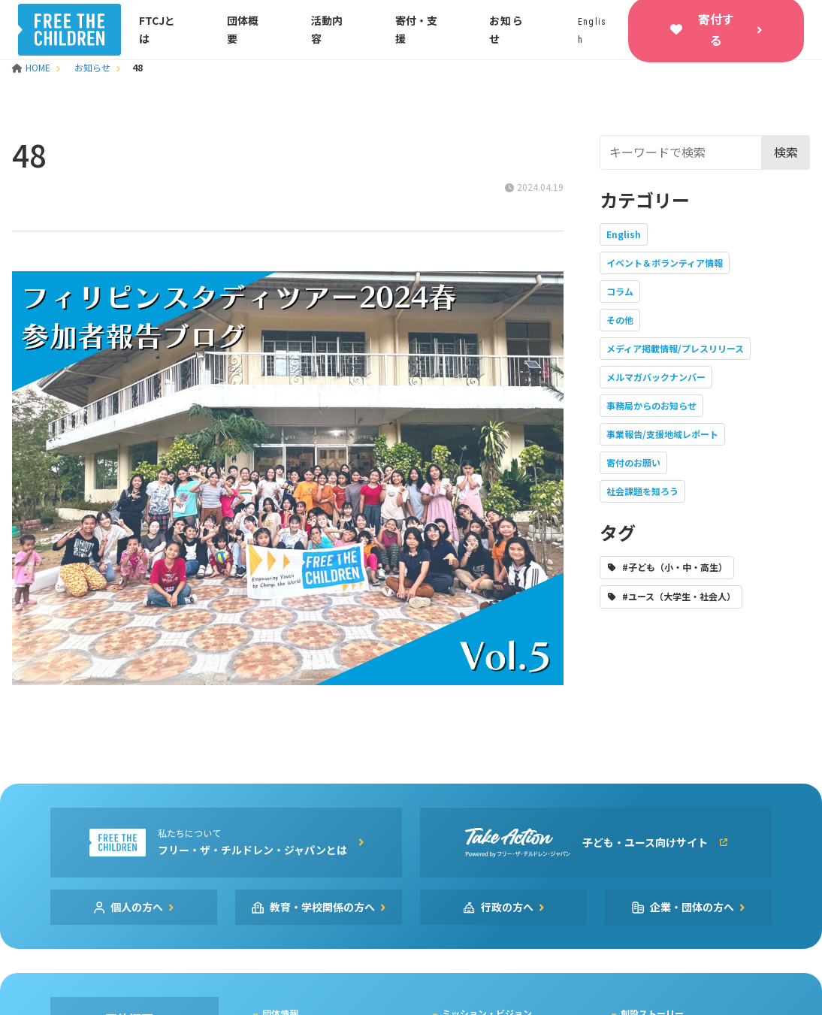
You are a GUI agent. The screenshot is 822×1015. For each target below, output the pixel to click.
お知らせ (92, 67)
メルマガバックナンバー (656, 376)
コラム (619, 291)
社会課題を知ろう (642, 491)
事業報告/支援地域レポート (662, 433)
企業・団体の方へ (692, 906)
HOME (32, 67)
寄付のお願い (633, 462)
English (623, 234)
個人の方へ (136, 906)
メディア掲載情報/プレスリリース (675, 348)
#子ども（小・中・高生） (674, 566)
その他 (619, 319)
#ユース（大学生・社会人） (679, 596)
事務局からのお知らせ (651, 405)
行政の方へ (507, 906)
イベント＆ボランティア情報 (664, 262)
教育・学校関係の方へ (322, 906)
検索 (786, 152)
